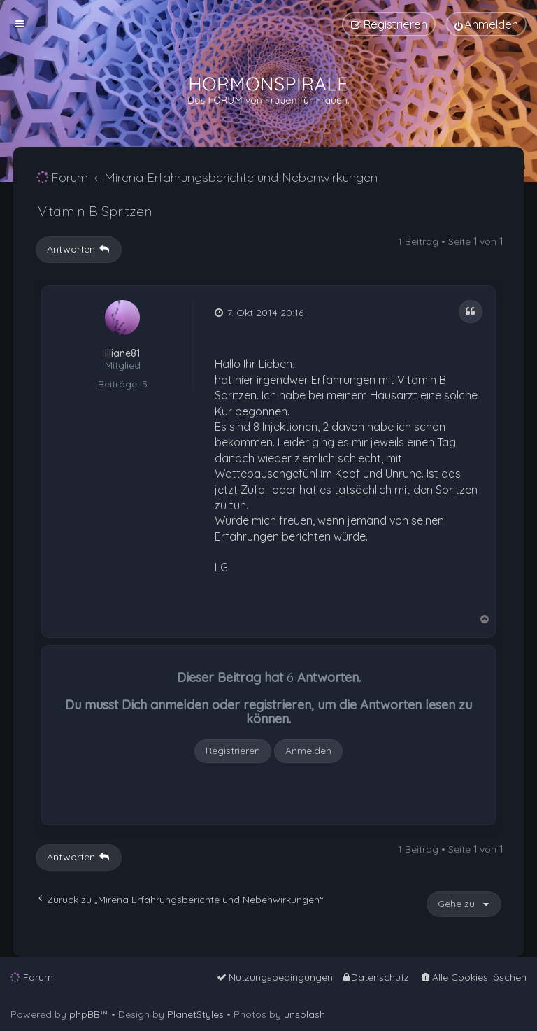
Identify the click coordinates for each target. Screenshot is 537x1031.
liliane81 (122, 354)
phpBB (84, 1014)
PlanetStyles (195, 1014)
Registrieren (233, 750)
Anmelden (308, 750)
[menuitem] (486, 24)
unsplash (304, 1014)
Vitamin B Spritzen (95, 211)
